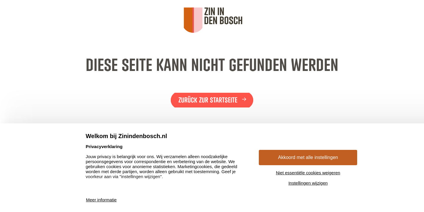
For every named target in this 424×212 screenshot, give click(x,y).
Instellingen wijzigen (307, 183)
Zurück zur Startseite (207, 100)
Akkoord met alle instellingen (308, 157)
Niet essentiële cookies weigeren (308, 172)
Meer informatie (101, 199)
